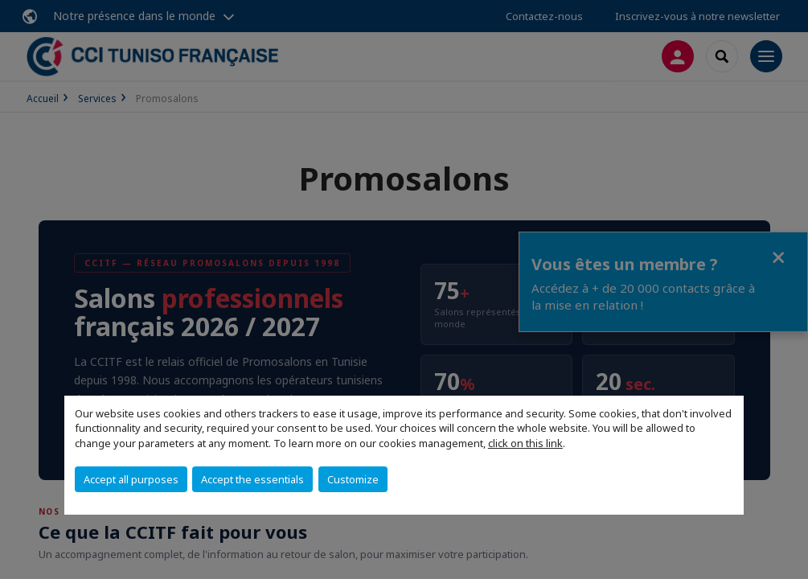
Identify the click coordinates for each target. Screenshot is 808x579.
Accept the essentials (252, 479)
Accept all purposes (131, 479)
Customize (353, 479)
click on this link (525, 443)
